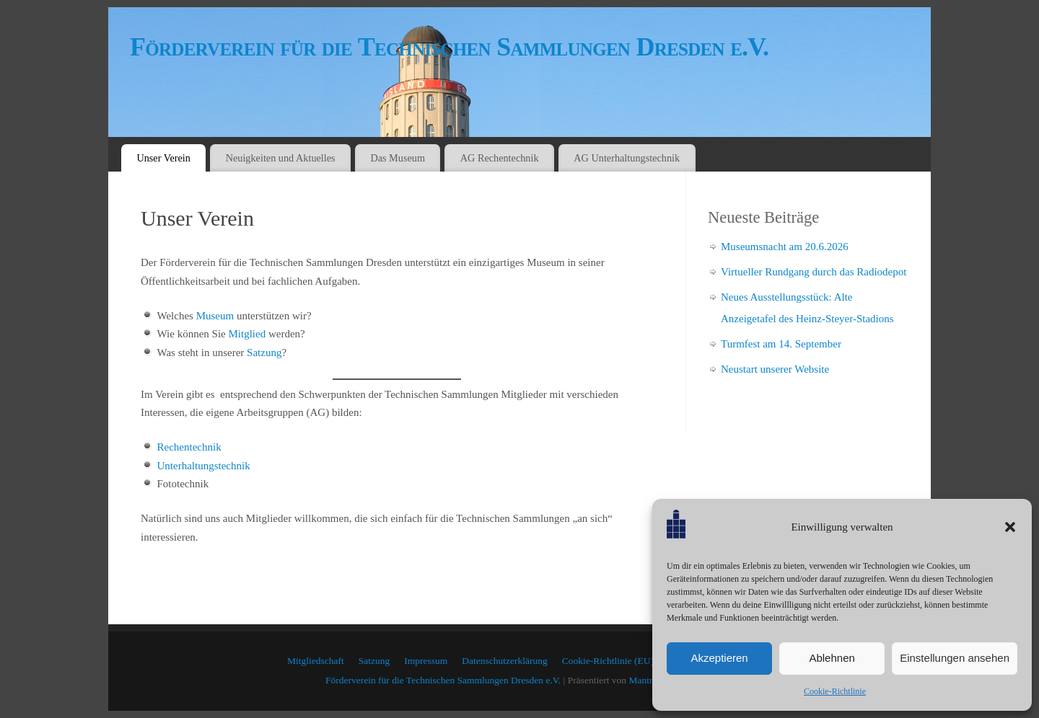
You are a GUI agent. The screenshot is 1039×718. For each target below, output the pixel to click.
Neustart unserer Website (775, 369)
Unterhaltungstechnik (203, 465)
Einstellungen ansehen (954, 658)
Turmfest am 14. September (781, 344)
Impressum (425, 660)
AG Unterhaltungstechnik (627, 158)
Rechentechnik (189, 447)
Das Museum (397, 158)
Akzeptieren (719, 658)
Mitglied (247, 334)
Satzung (264, 352)
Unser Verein (163, 158)
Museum (215, 316)
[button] (1010, 527)
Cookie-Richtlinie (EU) (608, 660)
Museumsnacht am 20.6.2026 (785, 246)
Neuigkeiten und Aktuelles (281, 158)
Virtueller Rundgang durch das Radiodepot (813, 272)
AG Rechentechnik (499, 158)
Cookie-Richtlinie (835, 691)
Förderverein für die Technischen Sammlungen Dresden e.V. (449, 46)
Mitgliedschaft (315, 660)
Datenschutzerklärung (504, 660)
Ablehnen (831, 658)
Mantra (642, 680)
